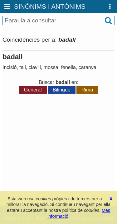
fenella (68, 67)
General (33, 89)
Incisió (9, 67)
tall (22, 67)
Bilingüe (62, 89)
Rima (87, 89)
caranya (87, 67)
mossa (51, 67)
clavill (35, 67)
